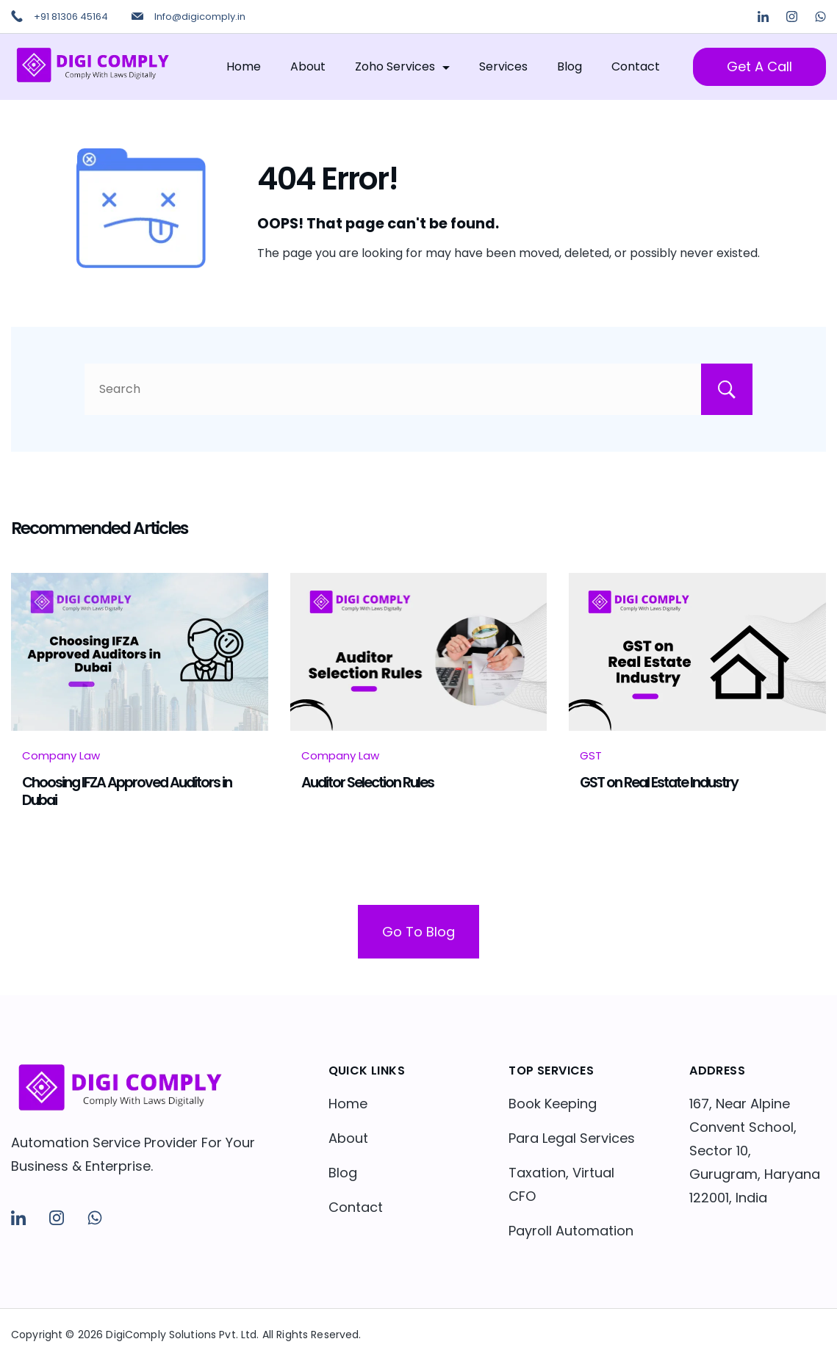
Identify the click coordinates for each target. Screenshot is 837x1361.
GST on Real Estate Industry (659, 782)
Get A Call (759, 66)
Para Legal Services (572, 1138)
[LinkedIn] (763, 16)
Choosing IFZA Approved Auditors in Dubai (126, 791)
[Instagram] (791, 16)
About (308, 66)
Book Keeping (553, 1103)
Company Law (61, 755)
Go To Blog (418, 932)
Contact (635, 66)
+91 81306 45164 (71, 17)
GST (591, 755)
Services (503, 66)
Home (243, 66)
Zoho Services (402, 66)
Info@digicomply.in (199, 17)
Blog (569, 66)
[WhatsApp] (820, 16)
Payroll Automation (571, 1230)
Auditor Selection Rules (367, 782)
